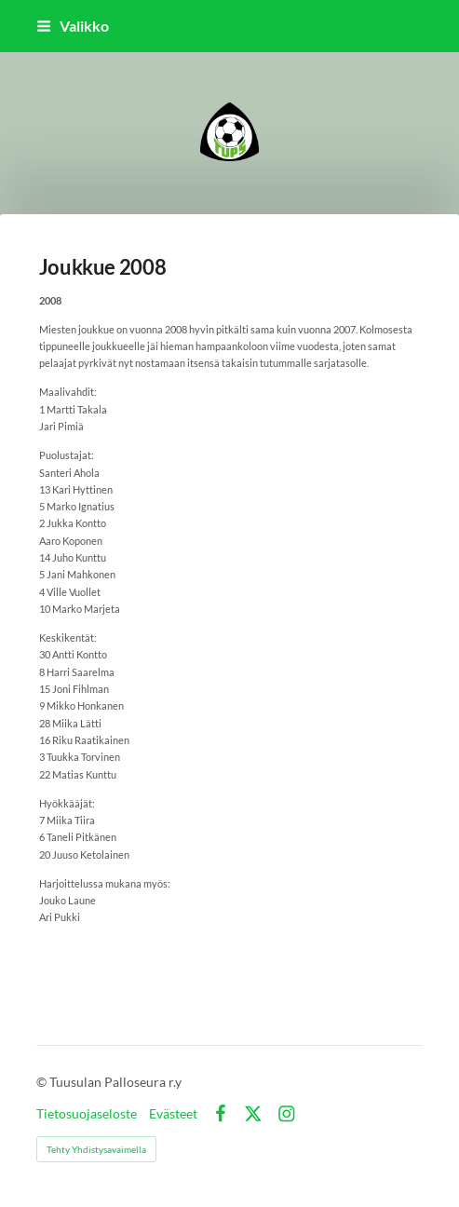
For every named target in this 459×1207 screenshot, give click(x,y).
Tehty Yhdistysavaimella (96, 1149)
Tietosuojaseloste (86, 1113)
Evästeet (173, 1113)
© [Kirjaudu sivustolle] (42, 1082)
